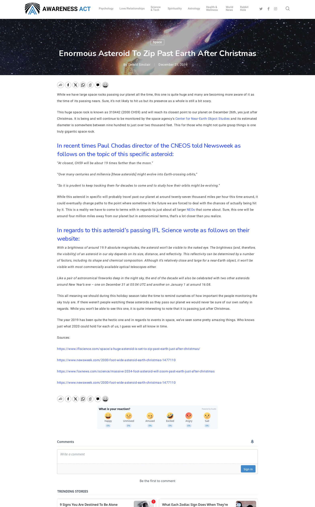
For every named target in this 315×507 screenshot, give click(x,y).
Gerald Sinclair (139, 64)
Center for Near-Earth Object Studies (202, 119)
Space (157, 42)
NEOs (191, 210)
